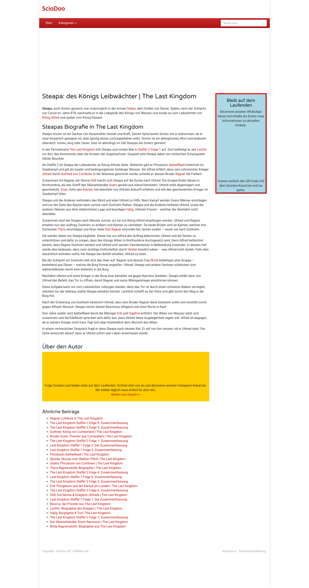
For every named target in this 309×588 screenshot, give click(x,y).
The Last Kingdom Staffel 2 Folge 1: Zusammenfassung (89, 441)
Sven (64, 189)
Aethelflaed (177, 165)
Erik (119, 313)
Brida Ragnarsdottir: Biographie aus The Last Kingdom (88, 526)
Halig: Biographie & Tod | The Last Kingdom (80, 513)
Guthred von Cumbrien (76, 174)
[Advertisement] (154, 57)
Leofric (202, 149)
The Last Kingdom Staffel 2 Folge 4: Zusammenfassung (89, 472)
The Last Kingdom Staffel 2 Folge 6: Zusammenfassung (89, 490)
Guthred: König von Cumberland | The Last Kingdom (86, 432)
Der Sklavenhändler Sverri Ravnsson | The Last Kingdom (89, 522)
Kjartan (88, 189)
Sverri (113, 185)
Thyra (61, 229)
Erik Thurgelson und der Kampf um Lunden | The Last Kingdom (93, 486)
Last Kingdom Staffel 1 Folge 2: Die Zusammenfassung (88, 445)
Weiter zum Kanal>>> (125, 394)
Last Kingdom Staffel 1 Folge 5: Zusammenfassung (86, 450)
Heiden (133, 249)
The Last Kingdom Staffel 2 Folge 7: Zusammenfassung (89, 517)
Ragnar (180, 174)
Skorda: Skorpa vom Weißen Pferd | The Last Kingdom (88, 459)
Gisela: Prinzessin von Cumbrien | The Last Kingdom (86, 463)
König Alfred (50, 117)
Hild (93, 180)
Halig (130, 209)
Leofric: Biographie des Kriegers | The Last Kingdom (86, 508)
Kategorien (67, 23)
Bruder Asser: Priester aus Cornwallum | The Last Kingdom (91, 436)
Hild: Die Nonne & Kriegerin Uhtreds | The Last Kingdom (88, 495)
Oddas (131, 108)
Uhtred (46, 174)
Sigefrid (134, 313)
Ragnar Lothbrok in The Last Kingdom (76, 418)
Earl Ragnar (113, 229)
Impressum (229, 551)
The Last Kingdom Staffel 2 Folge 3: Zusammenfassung (89, 481)
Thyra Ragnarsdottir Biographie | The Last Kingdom (85, 468)
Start (49, 23)
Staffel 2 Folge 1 (149, 149)
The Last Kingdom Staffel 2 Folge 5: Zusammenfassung (89, 427)
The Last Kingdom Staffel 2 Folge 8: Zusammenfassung (89, 423)
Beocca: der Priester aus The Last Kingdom (80, 504)
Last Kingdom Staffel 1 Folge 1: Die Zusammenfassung (88, 499)
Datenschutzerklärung (252, 551)
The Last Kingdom (82, 149)
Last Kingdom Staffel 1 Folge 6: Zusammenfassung (86, 477)
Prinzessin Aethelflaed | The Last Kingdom (79, 454)
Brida (154, 260)
